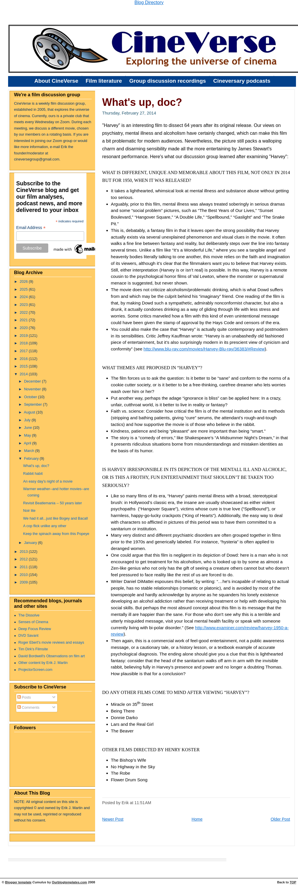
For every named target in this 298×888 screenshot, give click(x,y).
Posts (24, 697)
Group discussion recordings (167, 81)
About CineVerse (56, 81)
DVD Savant (28, 636)
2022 (24, 313)
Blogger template (18, 882)
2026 (24, 282)
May (28, 435)
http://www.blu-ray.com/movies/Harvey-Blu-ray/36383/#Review (204, 348)
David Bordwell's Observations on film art (51, 656)
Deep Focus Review (34, 629)
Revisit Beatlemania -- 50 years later (52, 503)
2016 (24, 359)
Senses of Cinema (33, 622)
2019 (24, 336)
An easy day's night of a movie (48, 481)
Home (197, 819)
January (31, 543)
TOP (293, 882)
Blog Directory (148, 2)
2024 (24, 297)
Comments (28, 708)
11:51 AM (142, 802)
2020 (24, 328)
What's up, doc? (36, 466)
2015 (24, 366)
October (31, 397)
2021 (24, 320)
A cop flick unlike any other (44, 526)
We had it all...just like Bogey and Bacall (55, 518)
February (32, 459)
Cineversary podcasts (242, 81)
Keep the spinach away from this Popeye (56, 534)
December (33, 381)
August (30, 412)
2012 (24, 559)
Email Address (31, 227)
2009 (24, 582)
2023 (24, 305)
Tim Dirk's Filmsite (33, 649)
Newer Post (113, 819)
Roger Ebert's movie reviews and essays (51, 642)
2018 (24, 343)
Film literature (104, 81)
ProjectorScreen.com (35, 670)
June (28, 428)
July (28, 420)
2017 (24, 351)
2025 (24, 289)
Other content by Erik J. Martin (43, 663)
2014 (24, 374)
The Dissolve (29, 615)
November (33, 389)
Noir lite (29, 511)
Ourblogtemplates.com (69, 882)
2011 (24, 567)
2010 (24, 575)
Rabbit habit (32, 474)
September (33, 405)
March (29, 451)
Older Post (280, 819)
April (28, 443)
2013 (24, 552)
